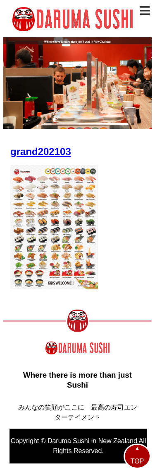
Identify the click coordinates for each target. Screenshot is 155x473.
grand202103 (40, 151)
